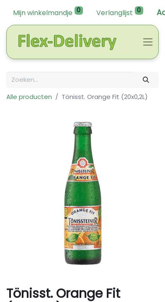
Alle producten (29, 96)
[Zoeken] (146, 80)
